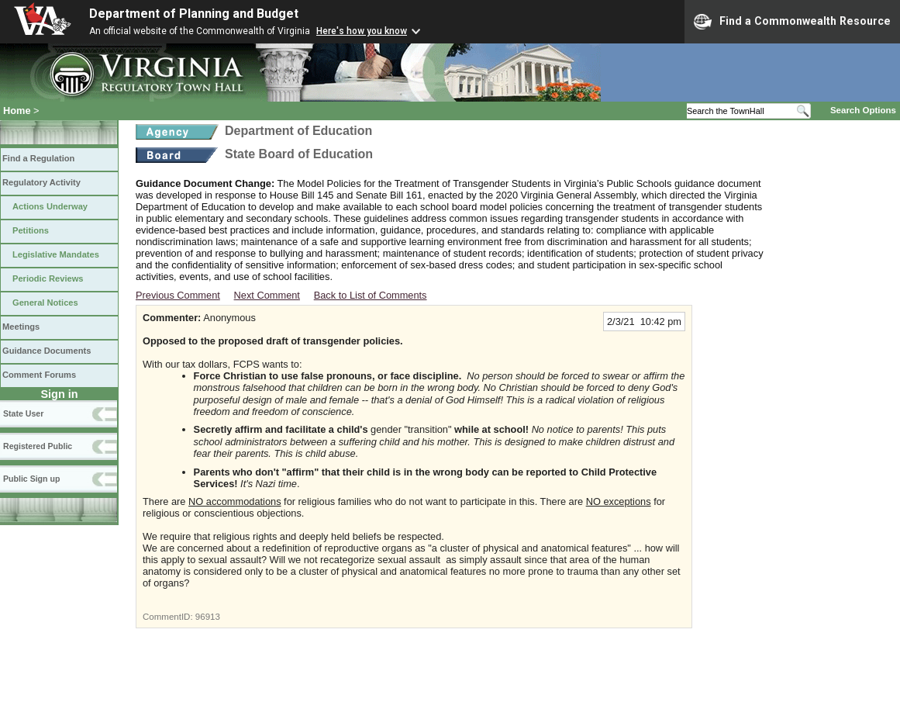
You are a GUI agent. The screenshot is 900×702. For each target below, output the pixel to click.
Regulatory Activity (41, 182)
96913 (207, 616)
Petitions (30, 230)
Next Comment (267, 295)
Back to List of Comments (370, 295)
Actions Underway (50, 206)
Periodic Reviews (48, 278)
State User (23, 413)
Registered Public (37, 446)
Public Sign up (31, 478)
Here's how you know (361, 31)
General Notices (45, 302)
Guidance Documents (46, 350)
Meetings (21, 326)
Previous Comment (178, 295)
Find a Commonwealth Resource (792, 21)
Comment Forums (39, 374)
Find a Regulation (38, 158)
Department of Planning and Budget (193, 13)
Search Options (863, 110)
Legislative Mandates (55, 254)
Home (17, 110)
